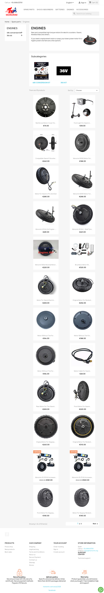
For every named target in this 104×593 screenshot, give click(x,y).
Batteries (60, 9)
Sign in (56, 549)
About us (32, 555)
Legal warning (34, 549)
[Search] (85, 14)
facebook (52, 590)
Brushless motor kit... (82, 265)
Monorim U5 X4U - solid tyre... (82, 229)
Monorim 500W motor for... (82, 158)
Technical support (84, 558)
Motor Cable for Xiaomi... (82, 371)
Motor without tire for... (45, 336)
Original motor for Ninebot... (82, 300)
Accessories (82, 9)
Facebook (7, 534)
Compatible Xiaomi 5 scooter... (45, 158)
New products (10, 549)
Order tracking (59, 547)
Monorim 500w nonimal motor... (46, 265)
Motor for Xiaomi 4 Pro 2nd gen (46, 194)
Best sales (8, 552)
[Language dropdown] (70, 3)
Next (96, 524)
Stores (31, 565)
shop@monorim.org (91, 551)
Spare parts (29, 9)
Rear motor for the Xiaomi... (46, 406)
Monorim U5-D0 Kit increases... (46, 477)
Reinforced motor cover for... (46, 123)
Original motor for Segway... (46, 442)
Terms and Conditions (36, 552)
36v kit (9, 36)
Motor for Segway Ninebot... (82, 513)
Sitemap (32, 562)
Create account (59, 552)
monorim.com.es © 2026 (52, 587)
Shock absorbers (45, 9)
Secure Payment (35, 557)
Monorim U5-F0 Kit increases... (82, 477)
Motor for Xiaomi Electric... (46, 300)
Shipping (32, 547)
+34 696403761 (17, 2)
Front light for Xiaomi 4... (82, 123)
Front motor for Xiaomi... (82, 406)
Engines (70, 9)
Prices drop (9, 547)
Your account (60, 543)
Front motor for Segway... (46, 513)
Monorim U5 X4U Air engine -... (46, 229)
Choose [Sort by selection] (87, 90)
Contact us (33, 560)
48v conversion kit (14, 33)
